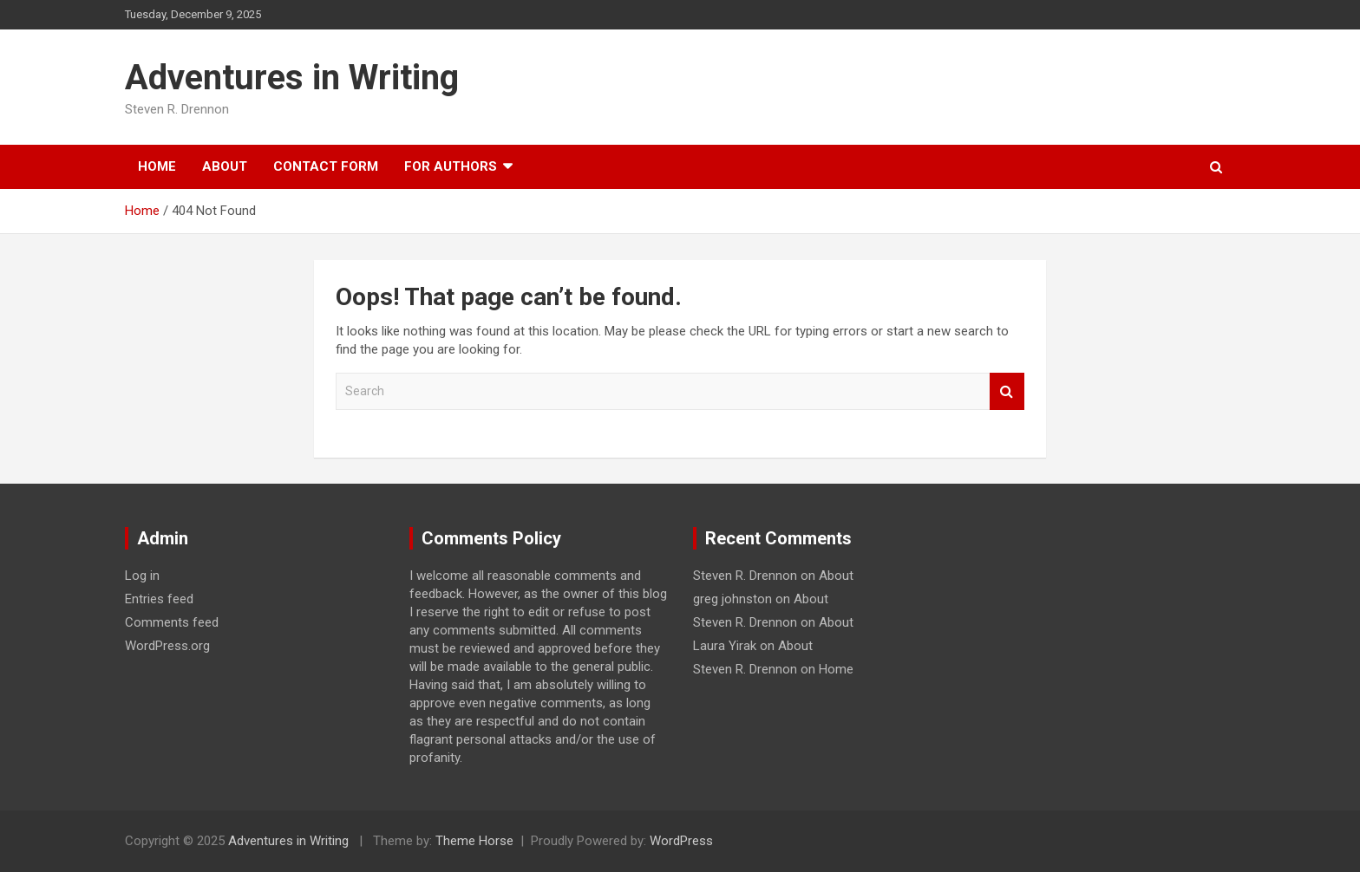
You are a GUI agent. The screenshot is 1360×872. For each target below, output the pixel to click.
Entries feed (159, 599)
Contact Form (325, 166)
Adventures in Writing (292, 77)
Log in (142, 575)
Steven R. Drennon (745, 575)
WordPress (681, 841)
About (224, 166)
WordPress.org (167, 646)
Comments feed (172, 622)
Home (157, 166)
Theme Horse (474, 841)
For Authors (450, 166)
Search (1007, 391)
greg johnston (732, 599)
